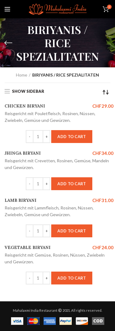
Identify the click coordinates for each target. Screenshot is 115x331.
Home (21, 74)
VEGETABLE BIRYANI (28, 247)
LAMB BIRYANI (20, 200)
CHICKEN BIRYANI (25, 106)
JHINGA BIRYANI (23, 153)
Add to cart (71, 136)
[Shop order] (105, 92)
